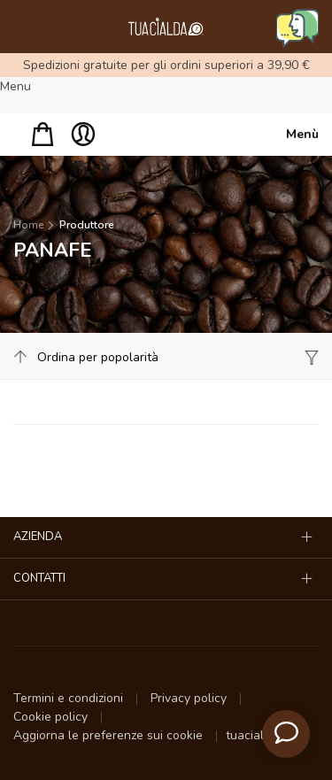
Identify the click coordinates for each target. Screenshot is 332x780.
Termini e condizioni (70, 698)
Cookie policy (52, 716)
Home (28, 225)
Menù (302, 134)
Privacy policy (190, 698)
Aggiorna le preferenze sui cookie (109, 735)
